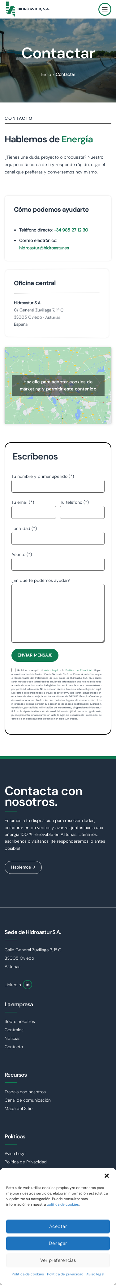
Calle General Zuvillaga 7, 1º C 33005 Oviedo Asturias (33, 958)
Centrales (14, 1030)
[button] (107, 1176)
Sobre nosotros (20, 1021)
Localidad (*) (58, 533)
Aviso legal (95, 1274)
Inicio (46, 74)
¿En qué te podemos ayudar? (58, 596)
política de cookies (63, 1204)
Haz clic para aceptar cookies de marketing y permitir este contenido (58, 385)
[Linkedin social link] (27, 984)
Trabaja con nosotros (25, 1092)
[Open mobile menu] (104, 9)
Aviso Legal (51, 670)
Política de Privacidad (79, 670)
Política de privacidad (65, 1274)
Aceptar (58, 1226)
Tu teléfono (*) (82, 507)
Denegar (58, 1243)
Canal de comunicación (28, 1100)
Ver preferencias (58, 1260)
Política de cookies (28, 1274)
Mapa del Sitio (18, 1108)
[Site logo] (28, 9)
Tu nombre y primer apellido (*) (58, 481)
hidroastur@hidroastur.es (44, 248)
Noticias (12, 1038)
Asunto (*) (58, 559)
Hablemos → (23, 867)
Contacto (14, 1046)
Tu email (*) (33, 507)
